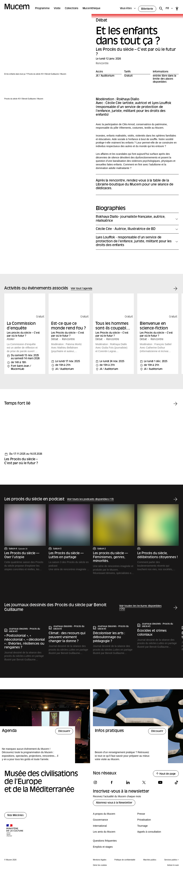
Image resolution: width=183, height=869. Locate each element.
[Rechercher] (161, 8)
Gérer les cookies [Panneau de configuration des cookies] (100, 865)
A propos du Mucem (104, 813)
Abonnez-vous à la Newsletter (114, 803)
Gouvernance (100, 819)
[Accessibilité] (177, 9)
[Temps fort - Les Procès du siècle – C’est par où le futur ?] (24, 439)
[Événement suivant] (175, 288)
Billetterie (147, 9)
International (100, 825)
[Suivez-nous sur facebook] (111, 782)
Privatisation (144, 819)
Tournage (142, 825)
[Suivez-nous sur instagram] (95, 782)
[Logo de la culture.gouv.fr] (15, 830)
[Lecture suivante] (175, 607)
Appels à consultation (149, 831)
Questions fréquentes (105, 840)
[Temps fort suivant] (175, 404)
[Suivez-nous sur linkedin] (127, 782)
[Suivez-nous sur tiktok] (176, 782)
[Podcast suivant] (175, 499)
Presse (141, 813)
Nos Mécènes (15, 815)
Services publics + (171, 860)
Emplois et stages (103, 846)
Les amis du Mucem (104, 831)
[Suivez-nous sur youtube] (160, 782)
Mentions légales (99, 860)
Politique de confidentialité (124, 860)
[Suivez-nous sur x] (144, 782)
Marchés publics (149, 860)
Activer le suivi (173, 865)
